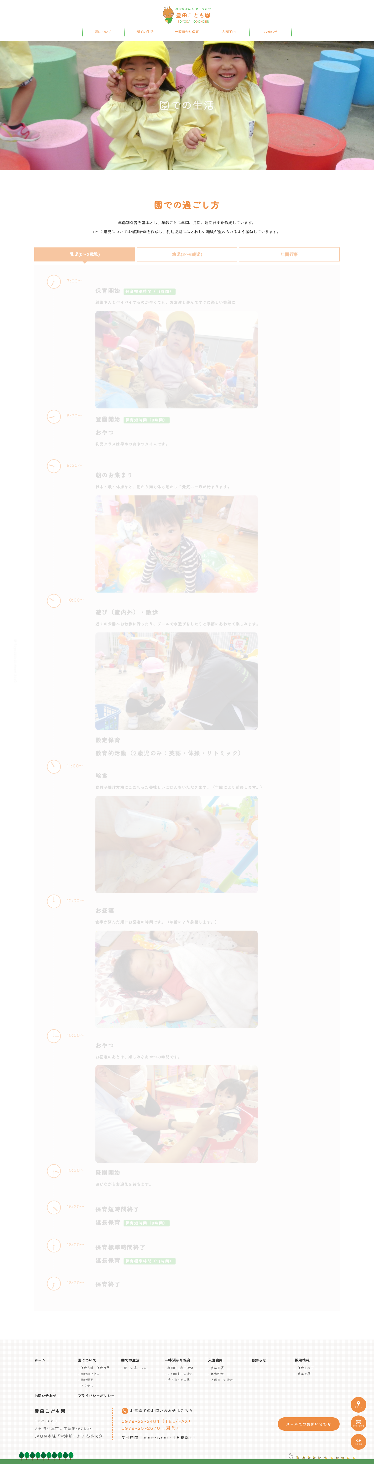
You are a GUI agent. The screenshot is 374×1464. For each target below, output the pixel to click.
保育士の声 (306, 1368)
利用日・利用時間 (180, 1368)
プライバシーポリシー (96, 1396)
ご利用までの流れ (180, 1374)
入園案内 (229, 32)
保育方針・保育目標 (95, 1368)
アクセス (87, 1386)
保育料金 (217, 1374)
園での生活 (145, 32)
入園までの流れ (222, 1380)
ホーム (39, 1360)
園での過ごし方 (135, 1368)
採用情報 (302, 1360)
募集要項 (217, 1368)
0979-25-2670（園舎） (151, 1428)
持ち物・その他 (178, 1380)
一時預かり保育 (187, 32)
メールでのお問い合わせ (308, 1424)
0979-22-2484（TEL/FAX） (157, 1421)
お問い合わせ (45, 1396)
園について (103, 32)
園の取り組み (90, 1374)
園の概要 (87, 1380)
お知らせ (271, 32)
